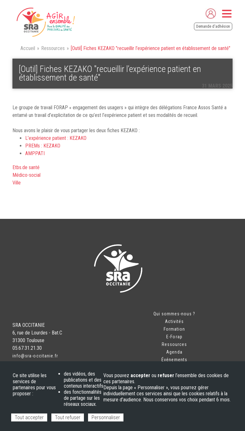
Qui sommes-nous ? (174, 313)
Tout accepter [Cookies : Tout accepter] (29, 417)
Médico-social (26, 175)
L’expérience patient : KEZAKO (55, 138)
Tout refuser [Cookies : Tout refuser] (67, 417)
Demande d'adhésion (213, 26)
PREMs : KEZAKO (42, 146)
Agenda (174, 352)
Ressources (53, 48)
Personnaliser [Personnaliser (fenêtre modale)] (106, 417)
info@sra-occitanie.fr (35, 355)
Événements (174, 359)
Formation (174, 329)
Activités (174, 321)
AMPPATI (35, 153)
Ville (16, 183)
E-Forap (174, 336)
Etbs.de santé (26, 167)
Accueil (27, 48)
